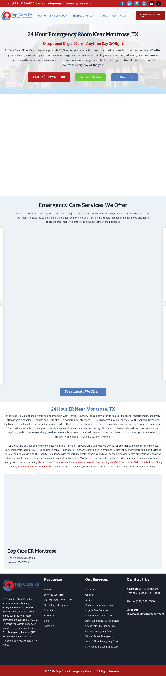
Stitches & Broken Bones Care (102, 646)
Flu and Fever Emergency (99, 636)
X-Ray (88, 599)
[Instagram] (136, 3)
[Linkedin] (144, 3)
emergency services (88, 211)
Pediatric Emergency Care (99, 605)
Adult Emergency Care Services (102, 620)
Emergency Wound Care (98, 615)
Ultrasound (91, 589)
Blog (46, 620)
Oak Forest (120, 459)
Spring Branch (25, 464)
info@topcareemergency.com (145, 613)
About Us (49, 615)
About (103, 15)
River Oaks (134, 459)
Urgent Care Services (96, 610)
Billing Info (82, 32)
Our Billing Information (56, 605)
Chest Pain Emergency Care (100, 625)
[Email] (151, 3)
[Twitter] (129, 3)
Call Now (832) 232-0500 (149, 15)
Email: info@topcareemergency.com (64, 3)
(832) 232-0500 (145, 601)
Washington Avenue (50, 464)
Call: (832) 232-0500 (19, 3)
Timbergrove (60, 459)
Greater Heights (104, 459)
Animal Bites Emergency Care (101, 641)
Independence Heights (81, 459)
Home (42, 15)
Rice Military (148, 459)
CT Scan (89, 594)
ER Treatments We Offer (58, 599)
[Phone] (158, 3)
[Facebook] (122, 3)
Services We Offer (54, 594)
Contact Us (119, 15)
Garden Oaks (45, 459)
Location (49, 625)
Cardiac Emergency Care (98, 631)
